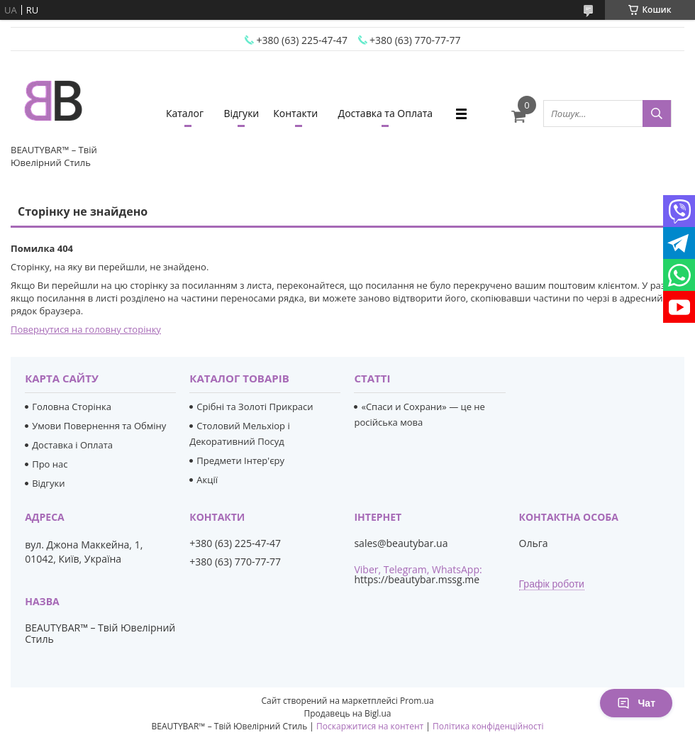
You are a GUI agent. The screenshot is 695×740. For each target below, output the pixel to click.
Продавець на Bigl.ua (347, 713)
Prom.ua (417, 701)
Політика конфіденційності (488, 726)
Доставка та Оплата (385, 113)
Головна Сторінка (71, 406)
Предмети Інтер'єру (240, 460)
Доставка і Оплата (72, 444)
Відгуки (241, 113)
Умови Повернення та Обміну (99, 425)
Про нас (49, 464)
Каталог (185, 113)
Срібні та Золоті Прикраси (254, 406)
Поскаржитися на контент (369, 726)
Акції (207, 479)
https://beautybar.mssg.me (416, 579)
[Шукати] (657, 113)
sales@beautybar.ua (400, 543)
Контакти (295, 113)
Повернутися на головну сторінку (86, 329)
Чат (636, 703)
